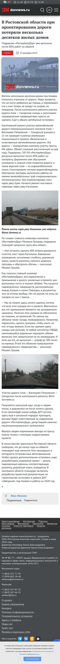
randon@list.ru (9, 595)
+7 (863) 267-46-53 (11, 592)
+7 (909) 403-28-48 (11, 576)
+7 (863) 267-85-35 (11, 589)
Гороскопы (38, 523)
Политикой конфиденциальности (29, 654)
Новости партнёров (23, 525)
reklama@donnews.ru (12, 579)
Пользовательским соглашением (42, 651)
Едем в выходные (11, 521)
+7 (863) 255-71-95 (11, 573)
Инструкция (29, 521)
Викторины (23, 523)
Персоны (43, 521)
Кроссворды (8, 523)
